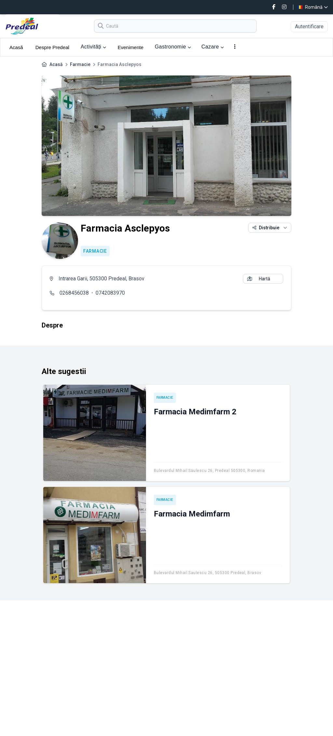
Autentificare (309, 26)
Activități (93, 46)
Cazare (212, 46)
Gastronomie (173, 46)
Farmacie (80, 64)
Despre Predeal (52, 47)
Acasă (16, 47)
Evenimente (130, 47)
